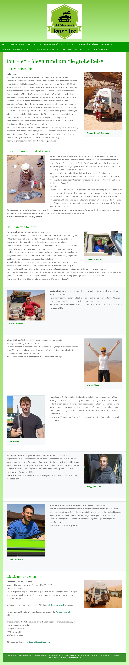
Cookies (64, 657)
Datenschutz (71, 655)
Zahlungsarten (53, 657)
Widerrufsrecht (41, 655)
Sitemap (95, 655)
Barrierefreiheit (75, 657)
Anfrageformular (64, 612)
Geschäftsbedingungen (39, 642)
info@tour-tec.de (57, 605)
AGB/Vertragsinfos (25, 655)
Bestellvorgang (84, 655)
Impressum (12, 655)
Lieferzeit (117, 655)
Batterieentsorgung (56, 655)
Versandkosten (106, 655)
